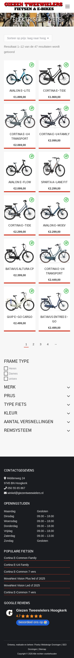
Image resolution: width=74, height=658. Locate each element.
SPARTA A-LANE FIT (54, 182)
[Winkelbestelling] (28, 38)
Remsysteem (37, 430)
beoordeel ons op (33, 622)
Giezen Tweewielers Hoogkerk (41, 610)
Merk (37, 387)
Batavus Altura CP (20, 269)
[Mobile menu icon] (67, 6)
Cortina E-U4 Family (54, 134)
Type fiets (37, 404)
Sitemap (42, 649)
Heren (12, 368)
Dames (13, 373)
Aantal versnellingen (37, 422)
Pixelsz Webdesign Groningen (47, 645)
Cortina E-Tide (54, 91)
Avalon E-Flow (19, 182)
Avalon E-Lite (19, 91)
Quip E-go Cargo (19, 317)
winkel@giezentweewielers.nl (25, 493)
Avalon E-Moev (54, 225)
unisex (13, 378)
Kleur (37, 413)
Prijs (37, 396)
